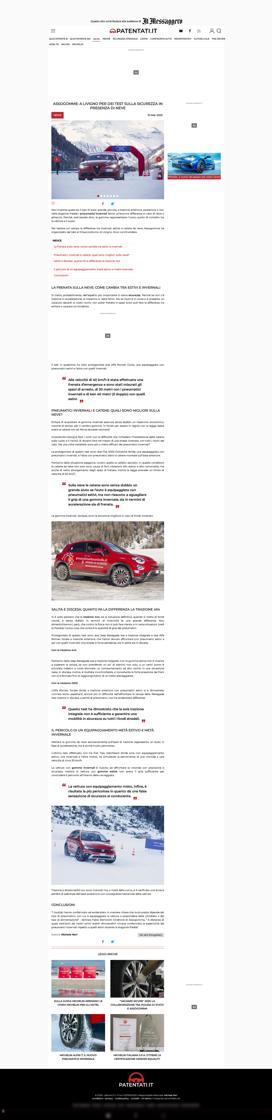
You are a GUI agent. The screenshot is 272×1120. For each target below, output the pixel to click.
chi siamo (146, 1098)
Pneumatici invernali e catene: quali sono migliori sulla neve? (91, 255)
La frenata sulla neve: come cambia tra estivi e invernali (88, 246)
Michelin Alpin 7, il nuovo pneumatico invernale (78, 1057)
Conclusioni (61, 275)
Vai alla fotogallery (150, 935)
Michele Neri (170, 1095)
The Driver (218, 38)
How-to (54, 44)
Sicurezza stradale (125, 38)
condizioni (97, 1098)
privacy (109, 1098)
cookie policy (122, 1098)
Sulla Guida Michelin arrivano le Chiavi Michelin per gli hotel (78, 1003)
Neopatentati (182, 38)
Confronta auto (161, 38)
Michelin (77, 44)
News (96, 39)
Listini (144, 38)
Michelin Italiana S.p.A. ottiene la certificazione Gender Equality (137, 1057)
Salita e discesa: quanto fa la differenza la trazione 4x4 (87, 261)
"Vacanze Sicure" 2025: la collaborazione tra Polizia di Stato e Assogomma (137, 1005)
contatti (135, 1098)
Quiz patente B (58, 38)
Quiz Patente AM (80, 38)
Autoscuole (201, 38)
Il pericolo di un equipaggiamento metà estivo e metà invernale (93, 269)
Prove (106, 38)
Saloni (65, 44)
